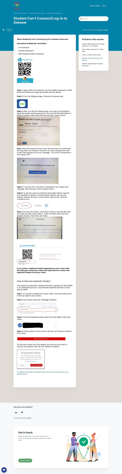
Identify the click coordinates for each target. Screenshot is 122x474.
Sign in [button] (104, 5)
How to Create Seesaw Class (91, 55)
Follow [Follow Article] (9, 30)
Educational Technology (37, 13)
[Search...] (93, 18)
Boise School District (20, 13)
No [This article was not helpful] (22, 412)
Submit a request (95, 5)
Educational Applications (55, 13)
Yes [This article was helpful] (16, 412)
